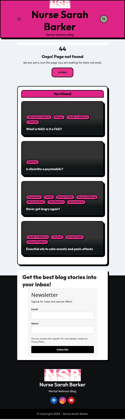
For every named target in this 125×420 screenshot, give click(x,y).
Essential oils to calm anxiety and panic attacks (59, 250)
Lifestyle (32, 122)
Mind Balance (56, 202)
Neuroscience (76, 202)
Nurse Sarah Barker (59, 21)
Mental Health (65, 198)
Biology (59, 118)
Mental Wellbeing (87, 198)
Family (49, 198)
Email (34, 310)
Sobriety (32, 162)
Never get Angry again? (43, 210)
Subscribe (62, 350)
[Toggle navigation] (19, 19)
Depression (34, 198)
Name (34, 324)
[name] (62, 331)
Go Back (62, 73)
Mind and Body (36, 202)
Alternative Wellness (39, 118)
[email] (62, 316)
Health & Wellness (78, 118)
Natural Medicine (37, 242)
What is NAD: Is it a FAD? (44, 130)
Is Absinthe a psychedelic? (44, 170)
